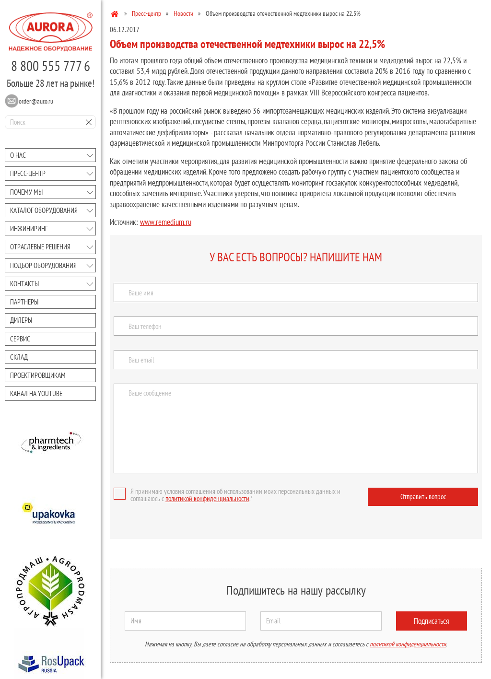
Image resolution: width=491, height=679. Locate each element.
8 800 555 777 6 (50, 66)
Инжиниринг (28, 228)
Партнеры (24, 301)
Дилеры (21, 320)
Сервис (20, 338)
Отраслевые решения (40, 246)
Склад (19, 357)
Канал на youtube (36, 393)
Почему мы (26, 192)
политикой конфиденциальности (207, 498)
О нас (18, 155)
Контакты (24, 283)
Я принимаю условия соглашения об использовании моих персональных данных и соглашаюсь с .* (227, 495)
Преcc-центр (28, 173)
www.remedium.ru (165, 222)
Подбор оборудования (43, 265)
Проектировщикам (38, 375)
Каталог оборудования (44, 210)
